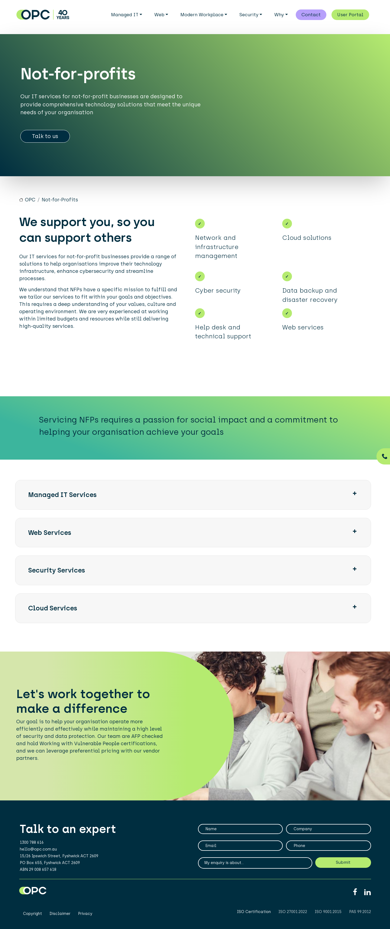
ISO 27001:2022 (292, 914)
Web (159, 14)
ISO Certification (254, 914)
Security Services (56, 573)
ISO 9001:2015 (328, 914)
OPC (30, 202)
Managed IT (124, 14)
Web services (49, 535)
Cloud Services (52, 610)
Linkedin (367, 894)
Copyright (32, 916)
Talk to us (45, 138)
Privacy (85, 916)
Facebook (355, 894)
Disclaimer (60, 916)
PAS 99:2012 (360, 914)
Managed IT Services (62, 497)
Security (248, 14)
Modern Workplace (201, 14)
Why (279, 14)
